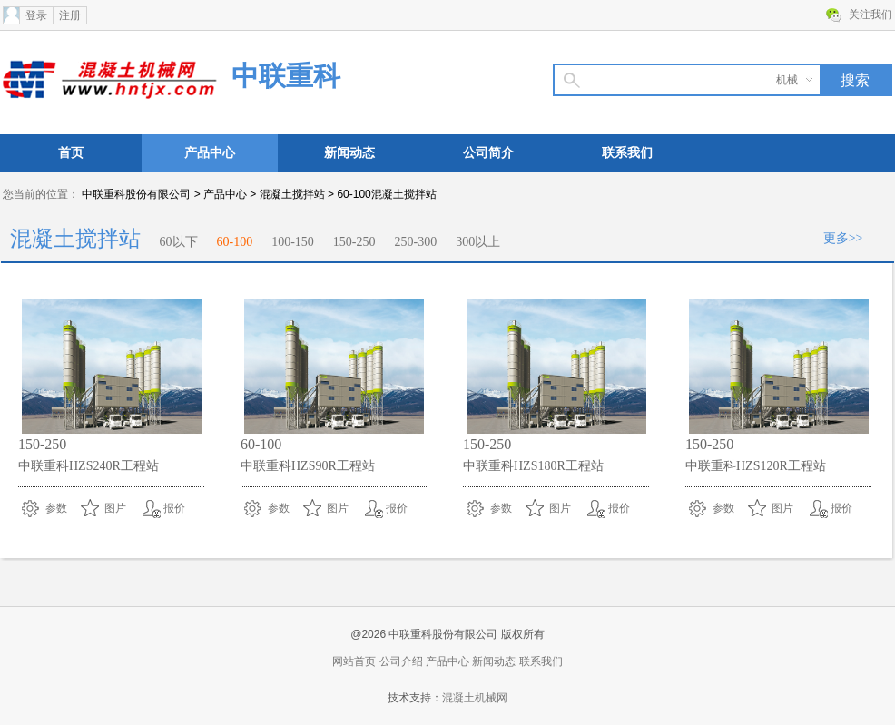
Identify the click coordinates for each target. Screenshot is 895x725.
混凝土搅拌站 (292, 194)
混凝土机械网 (474, 697)
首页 (71, 153)
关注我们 (870, 14)
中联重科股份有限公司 (136, 194)
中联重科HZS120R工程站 (755, 466)
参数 (56, 508)
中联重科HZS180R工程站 (533, 466)
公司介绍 (401, 661)
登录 (36, 15)
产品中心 (209, 153)
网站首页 (354, 661)
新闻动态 (349, 153)
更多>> (843, 238)
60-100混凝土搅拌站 (386, 194)
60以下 (179, 242)
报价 (174, 508)
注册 (70, 15)
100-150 (292, 242)
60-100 (235, 242)
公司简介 (488, 153)
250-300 (416, 242)
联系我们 (627, 153)
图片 (115, 508)
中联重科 (285, 76)
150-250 (354, 242)
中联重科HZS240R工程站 (88, 466)
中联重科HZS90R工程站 (308, 466)
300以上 (478, 242)
